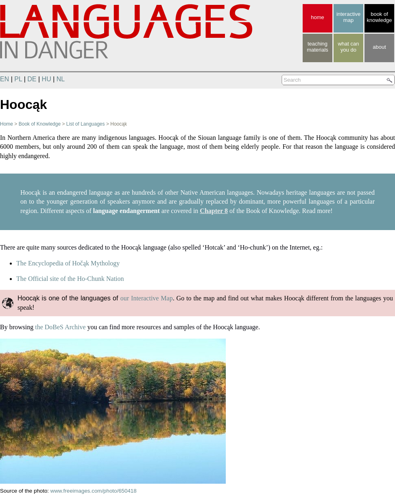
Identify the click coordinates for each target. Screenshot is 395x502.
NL (61, 79)
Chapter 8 (214, 210)
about (379, 47)
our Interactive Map (146, 298)
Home (6, 124)
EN (4, 79)
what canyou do (348, 47)
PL (18, 79)
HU (46, 79)
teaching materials (317, 47)
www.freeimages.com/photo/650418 (93, 491)
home (317, 17)
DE (31, 79)
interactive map (348, 17)
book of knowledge (379, 17)
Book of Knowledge (40, 124)
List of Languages (85, 124)
